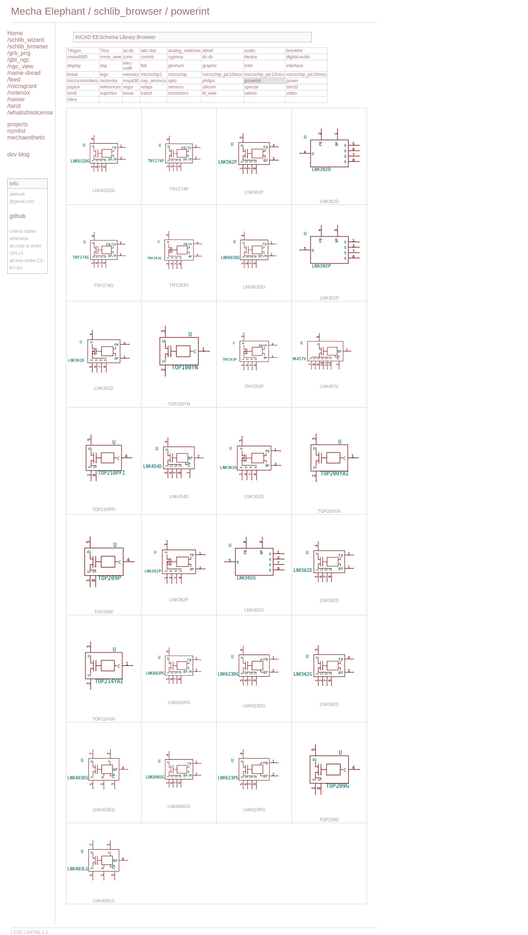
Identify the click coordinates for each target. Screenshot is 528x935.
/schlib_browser (27, 46)
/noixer (16, 99)
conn (128, 56)
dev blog (18, 154)
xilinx (72, 99)
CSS (17, 932)
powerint (190, 11)
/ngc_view (20, 66)
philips (208, 80)
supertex (108, 93)
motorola (108, 80)
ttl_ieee (209, 93)
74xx (104, 50)
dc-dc (207, 56)
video (291, 93)
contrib (147, 56)
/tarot (14, 106)
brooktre (294, 50)
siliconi (209, 87)
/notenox (18, 93)
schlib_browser (128, 11)
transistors (178, 93)
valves (251, 93)
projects (17, 124)
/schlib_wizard (25, 40)
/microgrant (22, 86)
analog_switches (184, 50)
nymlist (16, 131)
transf (146, 93)
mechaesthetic (26, 137)
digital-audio (298, 56)
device (251, 56)
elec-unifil (128, 66)
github (18, 216)
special (251, 87)
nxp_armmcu (153, 80)
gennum (176, 65)
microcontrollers (82, 80)
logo (104, 74)
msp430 (131, 80)
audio (250, 50)
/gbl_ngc (18, 60)
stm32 (292, 87)
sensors (175, 87)
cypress (175, 56)
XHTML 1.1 (37, 932)
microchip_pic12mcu (265, 74)
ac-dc (128, 50)
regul (128, 87)
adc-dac (149, 50)
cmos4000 (77, 56)
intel (249, 65)
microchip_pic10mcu (222, 74)
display (74, 65)
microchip (177, 74)
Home (15, 33)
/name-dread (24, 73)
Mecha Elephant (48, 11)
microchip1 (151, 74)
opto (172, 80)
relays (147, 87)
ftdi (144, 65)
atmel (207, 50)
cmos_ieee (110, 56)
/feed (14, 79)
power (292, 80)
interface (294, 65)
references (110, 87)
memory (131, 74)
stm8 (72, 93)
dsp (103, 65)
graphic (209, 65)
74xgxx (74, 50)
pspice (73, 87)
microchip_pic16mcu (306, 74)
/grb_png (18, 53)
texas (128, 93)
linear (72, 74)
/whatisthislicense (30, 112)
